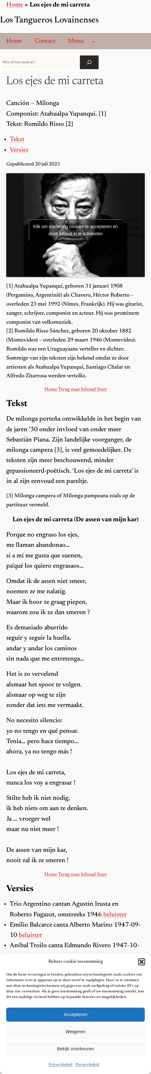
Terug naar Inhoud (77, 389)
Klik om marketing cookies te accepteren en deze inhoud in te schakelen (75, 230)
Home (14, 5)
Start (102, 389)
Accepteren (75, 1014)
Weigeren (75, 1031)
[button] (142, 962)
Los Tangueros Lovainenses (49, 20)
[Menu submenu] (93, 41)
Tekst (17, 139)
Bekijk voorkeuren (75, 1048)
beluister (115, 915)
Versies (19, 150)
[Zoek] (89, 62)
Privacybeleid (60, 1065)
